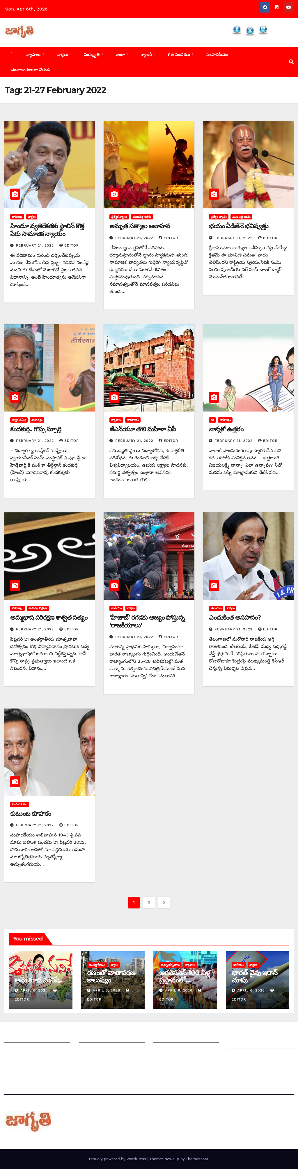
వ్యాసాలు (34, 54)
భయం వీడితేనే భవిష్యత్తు (238, 226)
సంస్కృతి (92, 54)
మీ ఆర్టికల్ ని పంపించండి (102, 1036)
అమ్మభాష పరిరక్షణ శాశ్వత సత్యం (48, 617)
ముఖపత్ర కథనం (142, 216)
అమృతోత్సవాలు (170, 964)
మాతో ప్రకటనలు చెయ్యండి (103, 1051)
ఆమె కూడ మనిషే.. (39, 980)
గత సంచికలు (179, 54)
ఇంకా (121, 54)
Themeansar (197, 1159)
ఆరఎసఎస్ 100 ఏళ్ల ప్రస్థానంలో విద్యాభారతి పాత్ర (184, 980)
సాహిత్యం (36, 419)
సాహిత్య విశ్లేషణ (38, 608)
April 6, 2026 (34, 990)
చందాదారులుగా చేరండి (30, 69)
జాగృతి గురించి (18, 1036)
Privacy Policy (243, 1071)
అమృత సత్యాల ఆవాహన (139, 226)
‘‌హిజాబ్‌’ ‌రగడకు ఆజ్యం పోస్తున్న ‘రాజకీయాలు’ (146, 621)
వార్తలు (63, 54)
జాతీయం (17, 216)
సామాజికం (133, 419)
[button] (291, 62)
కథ (212, 419)
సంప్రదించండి (16, 1051)
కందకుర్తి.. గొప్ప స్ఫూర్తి (35, 429)
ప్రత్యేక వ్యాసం (119, 216)
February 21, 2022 (35, 245)
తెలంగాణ (216, 608)
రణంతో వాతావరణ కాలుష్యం (111, 976)
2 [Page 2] (149, 902)
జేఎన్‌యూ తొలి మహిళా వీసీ (142, 429)
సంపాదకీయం (217, 54)
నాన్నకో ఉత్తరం (226, 429)
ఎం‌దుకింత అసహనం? (235, 617)
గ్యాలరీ (147, 54)
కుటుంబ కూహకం (30, 814)
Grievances (240, 1057)
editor (69, 245)
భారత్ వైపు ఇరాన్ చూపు (254, 976)
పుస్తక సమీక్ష (19, 419)
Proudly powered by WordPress (118, 1159)
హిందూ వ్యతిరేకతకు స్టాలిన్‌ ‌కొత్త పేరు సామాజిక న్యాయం (47, 230)
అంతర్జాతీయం (97, 964)
